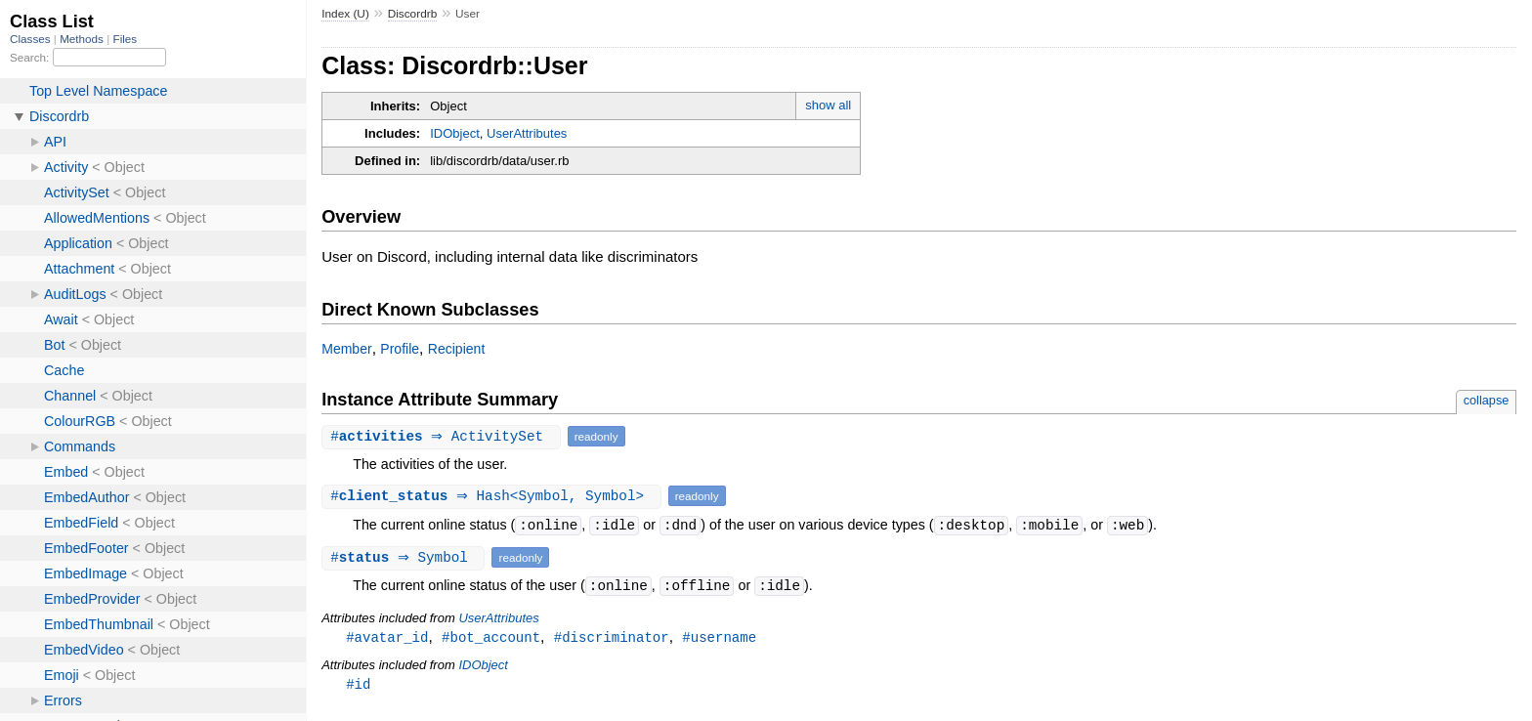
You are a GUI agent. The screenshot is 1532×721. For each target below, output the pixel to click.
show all (828, 105)
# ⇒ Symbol (405, 557)
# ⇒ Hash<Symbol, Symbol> (494, 496)
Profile (399, 349)
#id (358, 685)
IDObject (455, 133)
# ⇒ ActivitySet (443, 436)
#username (719, 637)
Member (346, 349)
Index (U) (345, 14)
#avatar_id (387, 637)
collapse (1487, 400)
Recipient (457, 349)
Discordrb (413, 14)
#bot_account (491, 637)
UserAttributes (527, 133)
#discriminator (611, 637)
